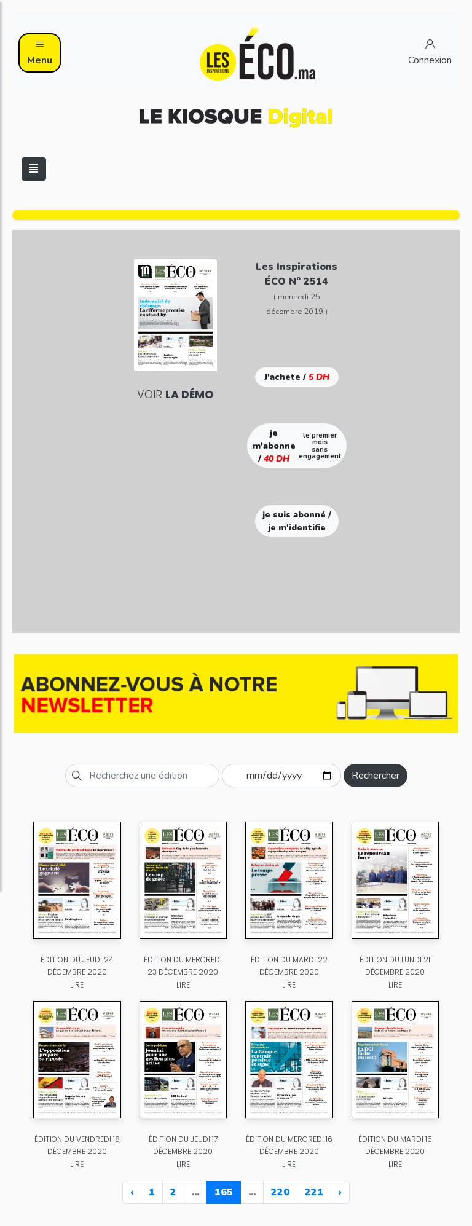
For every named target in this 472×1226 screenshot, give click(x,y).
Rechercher (375, 775)
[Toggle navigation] (34, 169)
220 (280, 1192)
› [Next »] (340, 1192)
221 (314, 1192)
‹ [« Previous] (131, 1192)
